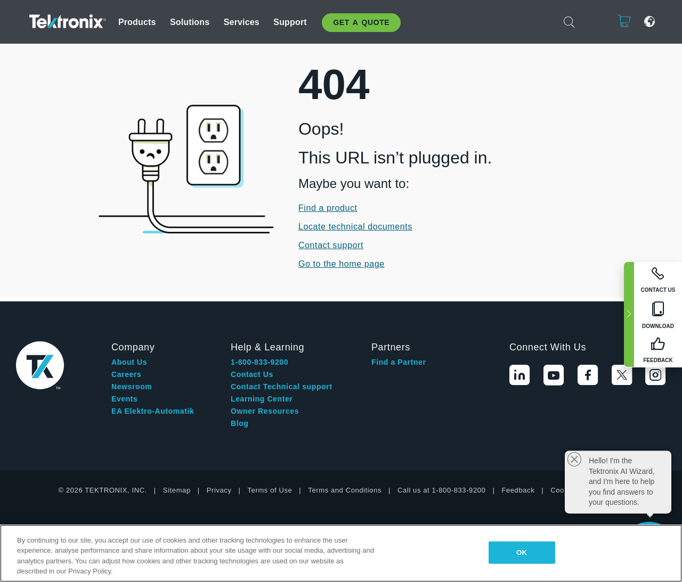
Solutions (189, 22)
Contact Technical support (281, 386)
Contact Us (252, 374)
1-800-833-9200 (259, 362)
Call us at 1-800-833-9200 (441, 490)
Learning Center (262, 399)
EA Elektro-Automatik (152, 411)
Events (124, 399)
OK (521, 552)
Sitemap (177, 490)
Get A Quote (361, 22)
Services (241, 22)
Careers (126, 374)
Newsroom (131, 386)
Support (289, 22)
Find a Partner (398, 362)
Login (591, 21)
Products (137, 22)
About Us (129, 362)
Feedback (517, 490)
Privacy (219, 490)
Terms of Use (270, 490)
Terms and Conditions (344, 490)
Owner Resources (265, 411)
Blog (240, 423)
